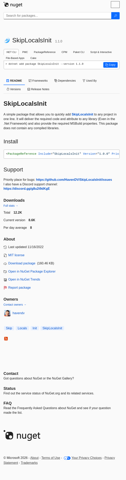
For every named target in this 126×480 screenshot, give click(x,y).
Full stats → (11, 205)
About (34, 457)
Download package (21, 263)
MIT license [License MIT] (16, 255)
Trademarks (29, 462)
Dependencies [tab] (65, 81)
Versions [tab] (14, 89)
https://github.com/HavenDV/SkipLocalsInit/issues (74, 179)
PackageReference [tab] (45, 52)
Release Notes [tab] (38, 89)
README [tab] (14, 81)
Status (10, 388)
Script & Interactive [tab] (101, 52)
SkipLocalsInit (82, 114)
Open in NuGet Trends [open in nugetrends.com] (24, 279)
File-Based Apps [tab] (15, 58)
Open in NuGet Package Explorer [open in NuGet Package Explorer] (32, 271)
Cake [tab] (33, 58)
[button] (110, 65)
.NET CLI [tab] (11, 52)
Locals (22, 328)
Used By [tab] (90, 81)
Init (35, 328)
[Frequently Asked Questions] (8, 403)
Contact (11, 373)
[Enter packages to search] (57, 15)
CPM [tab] (64, 52)
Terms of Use (50, 457)
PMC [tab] (25, 52)
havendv (19, 313)
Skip (9, 328)
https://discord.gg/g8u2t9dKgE (27, 188)
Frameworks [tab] (38, 81)
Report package (19, 287)
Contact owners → (15, 304)
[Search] (115, 15)
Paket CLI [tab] (78, 52)
